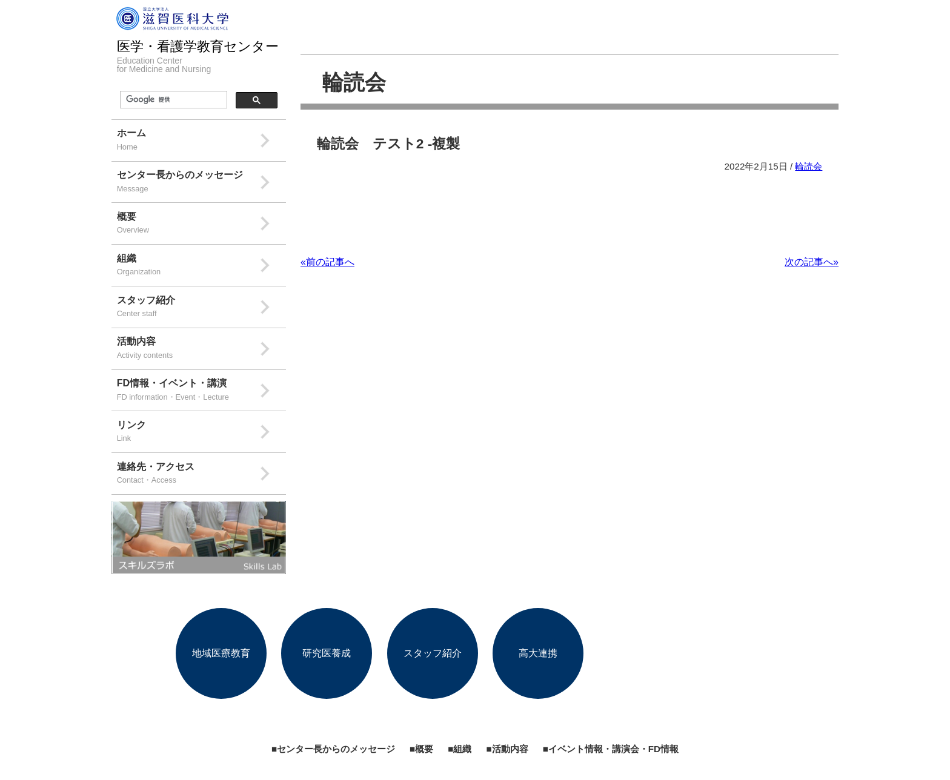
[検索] (172, 99)
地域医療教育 (221, 653)
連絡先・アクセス (201, 474)
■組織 (459, 749)
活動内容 (201, 349)
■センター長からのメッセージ (333, 749)
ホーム (201, 141)
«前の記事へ (327, 262)
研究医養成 (326, 653)
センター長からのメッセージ (201, 183)
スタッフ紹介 (201, 308)
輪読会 (354, 82)
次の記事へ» (812, 262)
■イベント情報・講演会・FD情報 (611, 749)
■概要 (421, 749)
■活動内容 (507, 749)
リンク (201, 433)
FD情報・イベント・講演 (201, 391)
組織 (201, 266)
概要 (201, 224)
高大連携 (538, 653)
